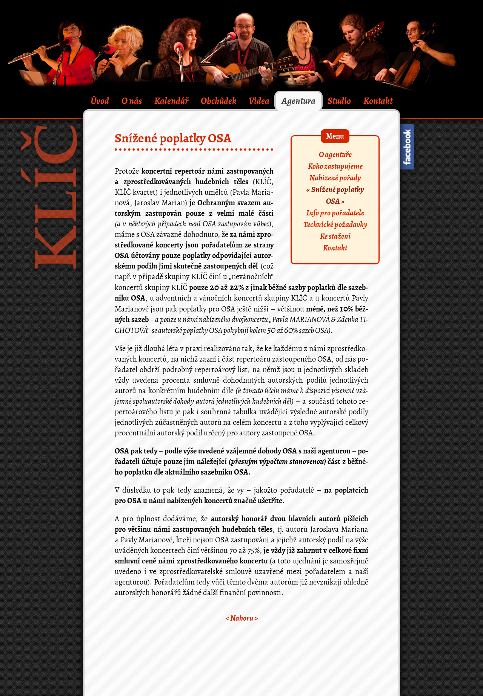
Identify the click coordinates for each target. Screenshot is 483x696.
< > (242, 618)
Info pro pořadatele (335, 213)
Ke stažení (335, 236)
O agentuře (335, 154)
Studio (339, 101)
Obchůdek (219, 101)
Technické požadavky (335, 224)
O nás (132, 101)
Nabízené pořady (335, 177)
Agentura (298, 101)
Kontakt (377, 101)
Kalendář (171, 101)
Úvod (100, 101)
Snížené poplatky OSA (337, 195)
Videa (259, 101)
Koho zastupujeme (335, 166)
